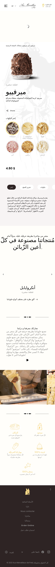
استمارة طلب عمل (27, 530)
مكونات (42, 187)
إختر (11, 187)
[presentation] (3, 274)
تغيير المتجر (47, 6)
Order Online (27, 525)
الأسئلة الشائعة (27, 502)
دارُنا (27, 506)
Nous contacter (27, 511)
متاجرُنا (27, 516)
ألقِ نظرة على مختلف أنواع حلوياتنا (22, 299)
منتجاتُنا (27, 520)
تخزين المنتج (27, 187)
